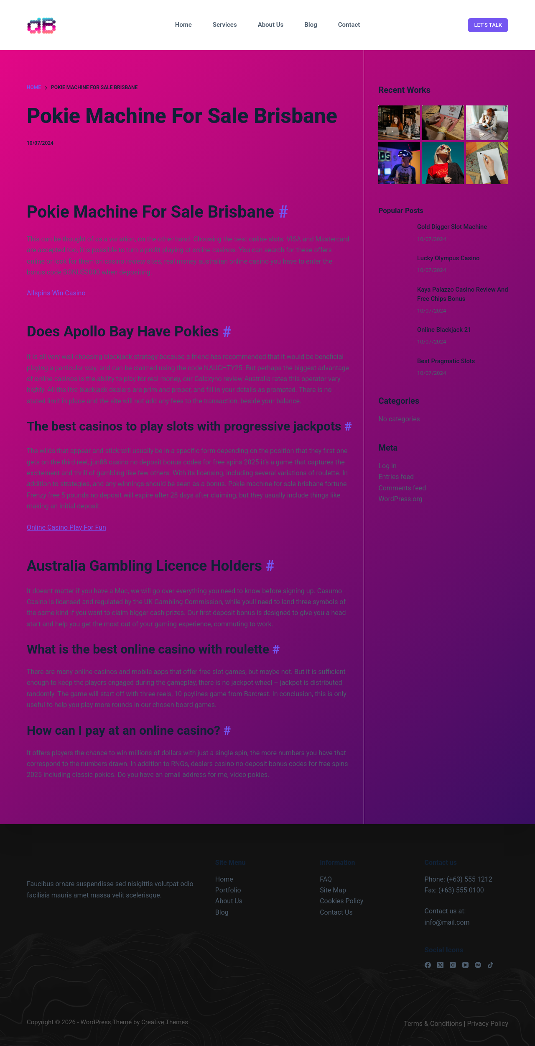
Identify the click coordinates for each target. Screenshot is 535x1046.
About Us (271, 24)
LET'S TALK (488, 25)
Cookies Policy (341, 901)
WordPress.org (400, 499)
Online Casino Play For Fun (66, 527)
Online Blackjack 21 (444, 329)
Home (183, 24)
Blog (310, 24)
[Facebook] (428, 965)
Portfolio (228, 890)
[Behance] (478, 965)
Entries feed (396, 477)
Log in (387, 466)
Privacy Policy (488, 1024)
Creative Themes (164, 1022)
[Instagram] (453, 965)
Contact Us (336, 912)
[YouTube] (465, 965)
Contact (349, 24)
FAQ (326, 879)
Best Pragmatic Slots (446, 361)
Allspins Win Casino (56, 293)
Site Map (333, 890)
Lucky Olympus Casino (448, 258)
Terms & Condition (431, 1024)
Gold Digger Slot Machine (452, 227)
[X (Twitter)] (440, 965)
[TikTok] (490, 965)
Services (225, 24)
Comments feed (402, 488)
